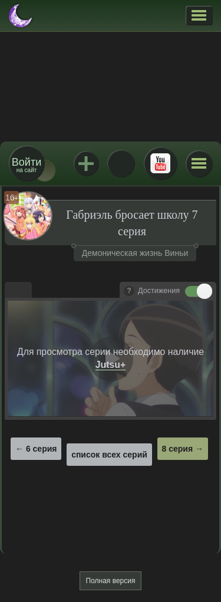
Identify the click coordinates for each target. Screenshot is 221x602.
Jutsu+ (86, 163)
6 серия (41, 448)
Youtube (160, 163)
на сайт (26, 164)
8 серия (177, 448)
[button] (199, 15)
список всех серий (109, 454)
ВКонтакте (120, 163)
